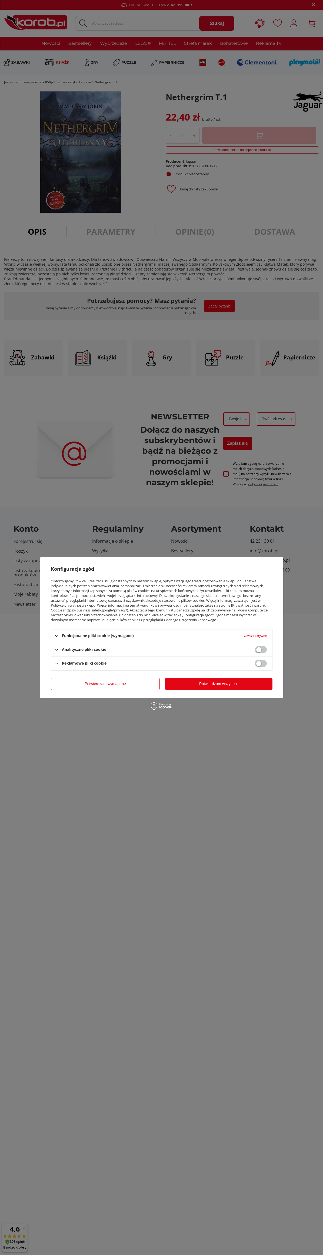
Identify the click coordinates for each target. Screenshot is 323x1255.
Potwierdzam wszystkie (218, 684)
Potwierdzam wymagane (105, 684)
